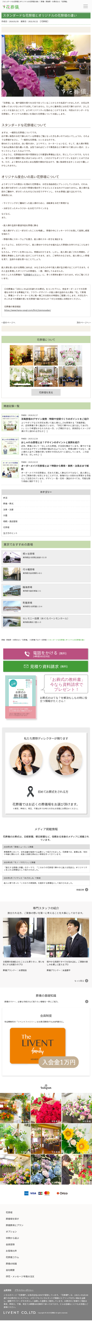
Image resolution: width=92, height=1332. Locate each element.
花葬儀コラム (12, 1257)
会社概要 (10, 1269)
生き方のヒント (10, 533)
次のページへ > (84, 322)
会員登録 (10, 1244)
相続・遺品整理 (10, 521)
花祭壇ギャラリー (32, 274)
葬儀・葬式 (8, 503)
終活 (5, 497)
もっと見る (79, 981)
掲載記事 (80, 890)
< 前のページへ (8, 322)
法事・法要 (8, 509)
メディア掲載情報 (46, 829)
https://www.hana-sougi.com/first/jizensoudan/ (27, 310)
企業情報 (7, 1290)
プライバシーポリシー (24, 1290)
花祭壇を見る (46, 392)
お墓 (5, 515)
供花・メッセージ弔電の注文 (20, 1276)
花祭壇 (44, 21)
